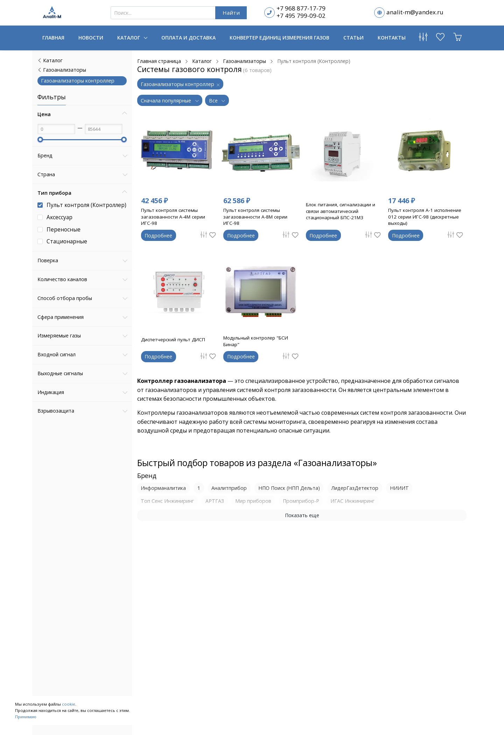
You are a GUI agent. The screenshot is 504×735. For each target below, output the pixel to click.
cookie (68, 704)
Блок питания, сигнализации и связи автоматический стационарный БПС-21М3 (342, 211)
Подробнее (158, 235)
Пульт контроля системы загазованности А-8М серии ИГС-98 (256, 216)
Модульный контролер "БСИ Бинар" (257, 341)
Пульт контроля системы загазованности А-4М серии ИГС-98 (174, 216)
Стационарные (67, 241)
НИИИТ (399, 488)
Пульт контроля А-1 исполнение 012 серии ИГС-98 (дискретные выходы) (424, 216)
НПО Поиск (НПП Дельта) (289, 488)
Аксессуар (59, 217)
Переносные (63, 229)
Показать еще (302, 515)
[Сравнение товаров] (423, 38)
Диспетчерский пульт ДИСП (174, 339)
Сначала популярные (166, 100)
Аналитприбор (229, 488)
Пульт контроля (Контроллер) (86, 205)
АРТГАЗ (214, 501)
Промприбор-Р (301, 501)
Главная (53, 37)
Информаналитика (163, 488)
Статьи (353, 37)
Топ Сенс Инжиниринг (167, 501)
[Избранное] (440, 38)
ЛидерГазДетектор (354, 488)
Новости (90, 37)
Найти (231, 12)
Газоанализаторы (61, 69)
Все (214, 100)
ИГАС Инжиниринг (352, 501)
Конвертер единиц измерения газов (279, 37)
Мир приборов (253, 501)
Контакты (392, 37)
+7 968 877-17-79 (301, 8)
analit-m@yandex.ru (414, 12)
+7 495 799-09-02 (301, 16)
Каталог (129, 37)
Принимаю (25, 716)
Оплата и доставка (188, 37)
